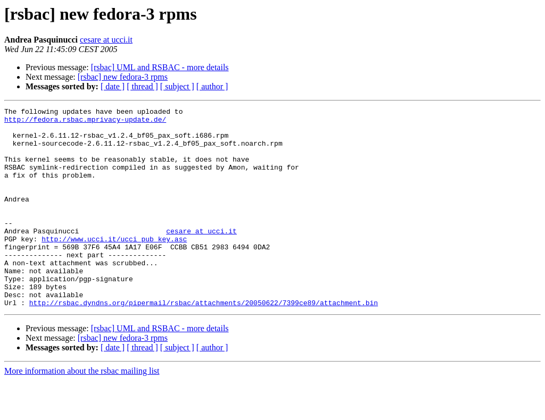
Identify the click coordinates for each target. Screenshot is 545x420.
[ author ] (212, 86)
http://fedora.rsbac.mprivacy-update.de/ (85, 122)
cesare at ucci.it (106, 39)
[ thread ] (142, 86)
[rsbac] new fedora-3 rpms (123, 76)
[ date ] (113, 86)
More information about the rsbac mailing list (82, 410)
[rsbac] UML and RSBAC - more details (160, 67)
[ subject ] (177, 86)
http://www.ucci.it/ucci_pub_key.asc (114, 266)
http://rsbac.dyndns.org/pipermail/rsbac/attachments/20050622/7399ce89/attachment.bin (203, 342)
